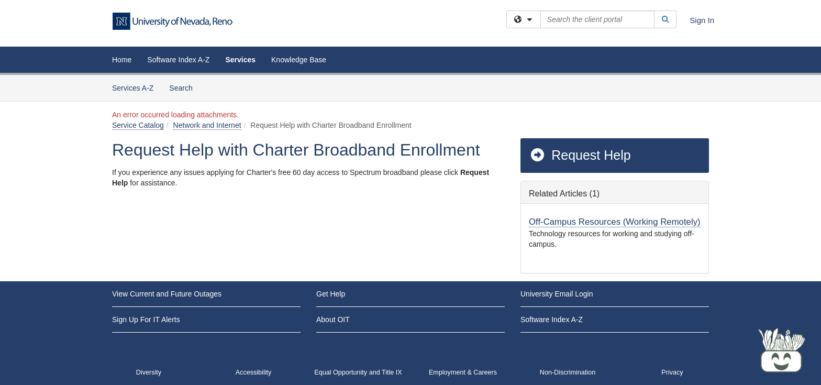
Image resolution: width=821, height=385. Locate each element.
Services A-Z (132, 88)
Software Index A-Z (178, 60)
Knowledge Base (298, 60)
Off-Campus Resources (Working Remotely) (615, 222)
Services (240, 60)
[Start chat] (781, 351)
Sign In (702, 20)
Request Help (580, 155)
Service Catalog (138, 125)
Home (121, 60)
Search (184, 87)
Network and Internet (207, 125)
